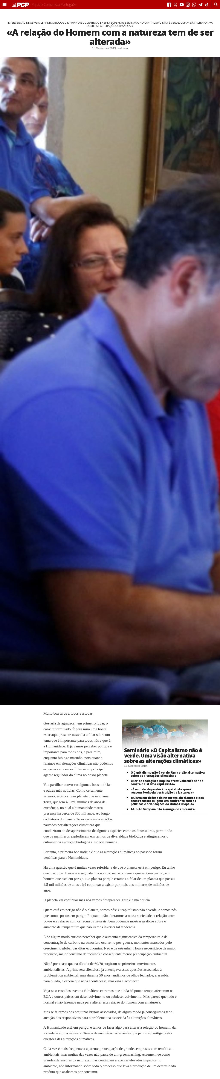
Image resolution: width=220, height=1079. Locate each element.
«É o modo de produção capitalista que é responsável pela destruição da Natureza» (162, 790)
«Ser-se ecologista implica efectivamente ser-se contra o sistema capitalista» (167, 782)
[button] (4, 4)
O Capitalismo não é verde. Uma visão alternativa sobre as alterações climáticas (168, 774)
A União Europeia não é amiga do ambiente (162, 809)
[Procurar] (214, 4)
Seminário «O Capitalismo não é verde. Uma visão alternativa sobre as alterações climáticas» (163, 755)
